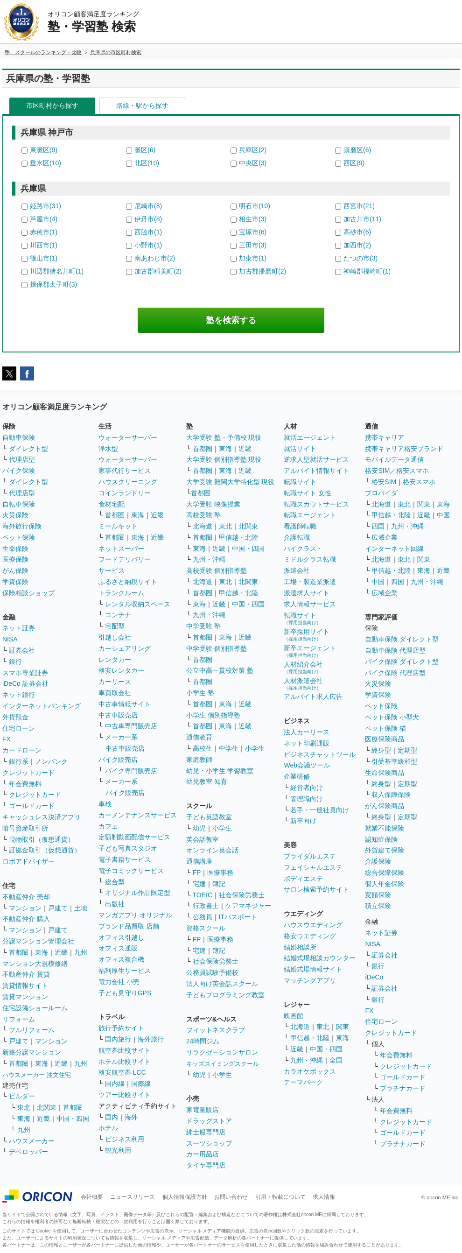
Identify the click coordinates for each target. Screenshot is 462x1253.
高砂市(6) (357, 232)
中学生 (228, 748)
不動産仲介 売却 (26, 897)
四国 (378, 526)
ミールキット (118, 526)
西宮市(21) (359, 206)
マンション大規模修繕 (35, 963)
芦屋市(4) (43, 219)
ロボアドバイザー (28, 861)
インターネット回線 (394, 548)
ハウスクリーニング (127, 482)
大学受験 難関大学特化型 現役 (230, 482)
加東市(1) (252, 258)
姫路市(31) (45, 206)
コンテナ (118, 615)
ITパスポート (238, 917)
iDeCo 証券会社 (25, 683)
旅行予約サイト (121, 1028)
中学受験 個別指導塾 (216, 648)
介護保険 (378, 861)
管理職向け (306, 798)
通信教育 (199, 737)
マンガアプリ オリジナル (135, 915)
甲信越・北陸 (238, 537)
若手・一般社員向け (319, 810)
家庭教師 (199, 759)
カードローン (22, 750)
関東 (342, 1026)
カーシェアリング (124, 648)
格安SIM (383, 482)
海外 (131, 1117)
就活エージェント (310, 437)
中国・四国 (72, 1118)
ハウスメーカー (32, 1141)
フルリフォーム (32, 1030)
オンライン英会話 (212, 850)
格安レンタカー (121, 670)
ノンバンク (51, 761)
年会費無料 (25, 784)
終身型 (381, 750)
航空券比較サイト (124, 1050)
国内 (111, 1117)
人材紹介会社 (303, 667)
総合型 (115, 882)
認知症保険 (381, 839)
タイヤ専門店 (205, 1165)
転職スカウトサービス (316, 504)
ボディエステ (303, 878)
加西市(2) (357, 245)
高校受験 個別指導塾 (216, 570)
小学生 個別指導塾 (213, 715)
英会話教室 (202, 839)
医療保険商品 (384, 739)
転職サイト (300, 482)
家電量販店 (202, 1109)
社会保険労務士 (242, 895)
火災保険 (15, 515)
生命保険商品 (384, 772)
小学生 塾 (200, 693)
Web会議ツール (307, 765)
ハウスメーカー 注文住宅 (36, 1074)
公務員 (202, 917)
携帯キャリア (384, 437)
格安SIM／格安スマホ (397, 470)
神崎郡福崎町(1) (367, 271)
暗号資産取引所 (25, 828)
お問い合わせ (231, 1197)
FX (6, 739)
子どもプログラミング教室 (225, 995)
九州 (80, 952)
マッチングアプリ (310, 980)
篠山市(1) (43, 258)
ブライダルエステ (310, 856)
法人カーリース (306, 732)
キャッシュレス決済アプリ (41, 817)
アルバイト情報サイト (316, 470)
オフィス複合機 (121, 959)
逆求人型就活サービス (316, 459)
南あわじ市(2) (154, 258)
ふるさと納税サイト (127, 581)
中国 (443, 515)
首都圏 (18, 952)
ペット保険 (18, 537)
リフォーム (18, 1019)
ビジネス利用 (124, 1139)
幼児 (199, 828)
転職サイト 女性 (307, 493)
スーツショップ (209, 1143)
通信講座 (199, 861)
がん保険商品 (384, 806)
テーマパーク (303, 1082)
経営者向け (306, 787)
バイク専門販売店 (131, 770)
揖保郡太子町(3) (53, 284)
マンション (25, 908)
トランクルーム (121, 593)
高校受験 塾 (203, 515)
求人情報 (324, 1197)
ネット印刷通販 (306, 743)
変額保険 (378, 895)
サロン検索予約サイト (316, 889)
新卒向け (303, 820)
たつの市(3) (360, 258)
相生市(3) (252, 219)
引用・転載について (280, 1197)
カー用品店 (202, 1154)
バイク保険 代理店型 (395, 672)
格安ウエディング (310, 936)
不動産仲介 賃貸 (26, 974)
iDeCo (374, 977)
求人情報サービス (310, 604)
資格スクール (205, 928)
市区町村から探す (52, 105)
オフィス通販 (118, 948)
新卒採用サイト (306, 634)
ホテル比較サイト (124, 1061)
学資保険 (15, 581)
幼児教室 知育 (206, 781)
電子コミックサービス (131, 870)
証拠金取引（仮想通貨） (45, 850)
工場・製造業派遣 (310, 581)
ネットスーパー (121, 548)
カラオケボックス (310, 1071)
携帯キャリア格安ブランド (404, 448)
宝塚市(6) (252, 232)
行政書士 (206, 905)
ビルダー (22, 1096)
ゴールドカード (32, 806)
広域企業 (384, 537)
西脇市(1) (148, 232)
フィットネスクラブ (215, 1030)
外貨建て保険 (384, 850)
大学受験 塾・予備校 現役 (224, 437)
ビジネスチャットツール (320, 754)
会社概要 (92, 1197)
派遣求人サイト (306, 593)
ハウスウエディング (313, 925)
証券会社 (22, 650)
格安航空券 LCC (122, 1072)
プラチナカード (403, 1088)
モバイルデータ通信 (394, 459)
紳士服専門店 (205, 1132)
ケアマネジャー (248, 905)
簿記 (218, 883)
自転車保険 (18, 504)
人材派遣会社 (303, 683)
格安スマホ (419, 482)
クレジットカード (28, 772)
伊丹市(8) (148, 219)
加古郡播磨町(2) (262, 271)
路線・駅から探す (142, 105)
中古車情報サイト (124, 704)
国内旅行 (118, 1039)
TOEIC (203, 895)
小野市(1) (148, 245)
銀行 (15, 661)
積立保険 (378, 905)
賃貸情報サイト (25, 985)
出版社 (115, 904)
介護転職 (297, 537)
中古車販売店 (118, 715)
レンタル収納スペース (137, 604)
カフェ (108, 826)
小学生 (255, 748)
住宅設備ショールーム (35, 1008)
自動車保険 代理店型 (395, 650)
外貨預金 (15, 717)
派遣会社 (297, 570)
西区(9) (353, 163)
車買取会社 (114, 693)
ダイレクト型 (28, 448)
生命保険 (15, 548)
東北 (23, 1107)
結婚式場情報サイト (313, 969)
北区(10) (146, 163)
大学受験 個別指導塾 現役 (224, 459)
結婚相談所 (300, 947)
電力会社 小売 (119, 982)
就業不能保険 (384, 828)
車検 (105, 804)
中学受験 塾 (203, 626)
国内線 (115, 1083)
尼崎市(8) (148, 206)
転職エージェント (310, 515)
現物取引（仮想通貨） (41, 839)
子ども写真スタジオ (127, 848)
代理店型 (22, 459)
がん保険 (15, 570)
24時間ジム (203, 1041)
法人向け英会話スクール (222, 983)
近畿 (61, 952)
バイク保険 (18, 470)
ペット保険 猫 (385, 728)
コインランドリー (124, 493)
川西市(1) (43, 245)
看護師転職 (300, 526)
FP (197, 872)
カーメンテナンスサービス (137, 815)
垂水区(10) (45, 163)
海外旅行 (151, 1039)
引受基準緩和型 (394, 761)
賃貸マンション (25, 996)
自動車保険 (18, 437)
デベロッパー (28, 1151)
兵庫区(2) (252, 150)
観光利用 (118, 1150)
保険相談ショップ (28, 593)
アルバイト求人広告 (313, 696)
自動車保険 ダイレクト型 (402, 639)
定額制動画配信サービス (134, 837)
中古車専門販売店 (131, 726)
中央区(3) (252, 163)
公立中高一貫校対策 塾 (219, 670)
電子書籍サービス (124, 859)
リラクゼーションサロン (222, 1052)
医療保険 (15, 559)
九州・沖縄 (209, 559)
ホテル (108, 1128)
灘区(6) (144, 150)
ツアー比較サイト (124, 1094)
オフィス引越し (121, 937)
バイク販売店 (118, 759)
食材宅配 (111, 504)
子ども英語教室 (209, 817)
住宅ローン (18, 728)
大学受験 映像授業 (213, 504)
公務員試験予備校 (212, 972)
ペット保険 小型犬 (392, 717)
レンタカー (114, 659)
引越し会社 (114, 637)
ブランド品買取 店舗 (128, 926)
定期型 (407, 750)
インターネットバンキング (41, 706)
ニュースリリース (132, 1197)
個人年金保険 (384, 883)
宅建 (199, 883)
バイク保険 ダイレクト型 (402, 661)
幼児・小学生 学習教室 (219, 770)
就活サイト (300, 448)
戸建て (58, 908)
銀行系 (18, 761)
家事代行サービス (124, 470)
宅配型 (115, 626)
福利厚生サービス (124, 970)
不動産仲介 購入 (26, 918)
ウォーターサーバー (127, 437)
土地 (80, 908)
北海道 (202, 526)
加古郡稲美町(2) (158, 271)
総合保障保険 (384, 872)
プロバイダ (381, 493)
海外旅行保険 (22, 526)
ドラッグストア (209, 1121)
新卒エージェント (310, 651)
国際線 (141, 1083)
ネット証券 (18, 628)
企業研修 (297, 776)
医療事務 (220, 872)
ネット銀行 (18, 694)
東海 (41, 952)
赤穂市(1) (43, 232)
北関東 (46, 1107)
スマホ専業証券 (25, 672)
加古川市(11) (362, 219)
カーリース (114, 681)
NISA (10, 639)
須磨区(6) (357, 150)
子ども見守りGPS (125, 993)
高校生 (202, 748)
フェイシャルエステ (313, 867)
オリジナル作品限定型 (137, 892)
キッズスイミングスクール (222, 1063)
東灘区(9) (43, 150)
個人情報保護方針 (184, 1197)
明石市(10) (254, 206)
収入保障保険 (391, 794)
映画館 (293, 1016)
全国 (336, 1060)
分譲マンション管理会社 (38, 941)
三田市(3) (252, 245)
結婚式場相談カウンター (320, 958)
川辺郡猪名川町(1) (57, 271)
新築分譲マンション (31, 1052)
